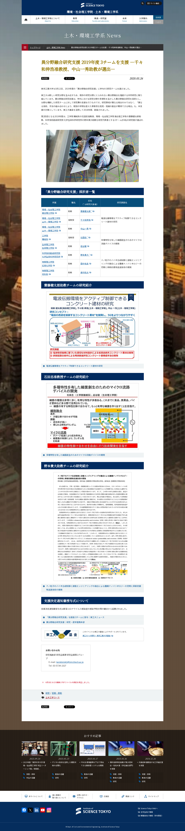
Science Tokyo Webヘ (149, 808)
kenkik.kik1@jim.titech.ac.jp (70, 662)
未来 (124, 19)
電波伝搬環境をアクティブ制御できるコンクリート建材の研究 (74, 365)
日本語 (158, 17)
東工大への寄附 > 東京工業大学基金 (97, 635)
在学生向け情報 (147, 812)
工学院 (45, 235)
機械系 (45, 239)
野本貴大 (85, 254)
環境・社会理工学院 (51, 209)
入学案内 (143, 19)
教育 (75, 19)
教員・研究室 (100, 19)
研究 (48, 693)
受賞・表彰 (57, 693)
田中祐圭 (85, 263)
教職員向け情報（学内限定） (152, 815)
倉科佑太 (85, 272)
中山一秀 (85, 228)
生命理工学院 (48, 244)
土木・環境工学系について (47, 19)
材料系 (45, 274)
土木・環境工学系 (50, 221)
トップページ (26, 19)
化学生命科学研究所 (51, 256)
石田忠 (84, 237)
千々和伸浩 (86, 219)
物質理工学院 (48, 261)
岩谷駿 (84, 246)
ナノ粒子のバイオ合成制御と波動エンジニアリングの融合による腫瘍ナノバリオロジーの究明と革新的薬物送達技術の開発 (93, 588)
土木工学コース (53, 697)
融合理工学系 (48, 212)
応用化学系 (47, 265)
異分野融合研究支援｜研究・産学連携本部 (65, 622)
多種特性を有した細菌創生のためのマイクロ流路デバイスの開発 (75, 454)
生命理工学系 (48, 247)
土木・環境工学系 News (56, 47)
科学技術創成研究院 (51, 253)
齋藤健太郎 (86, 211)
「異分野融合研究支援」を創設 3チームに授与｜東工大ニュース (75, 617)
